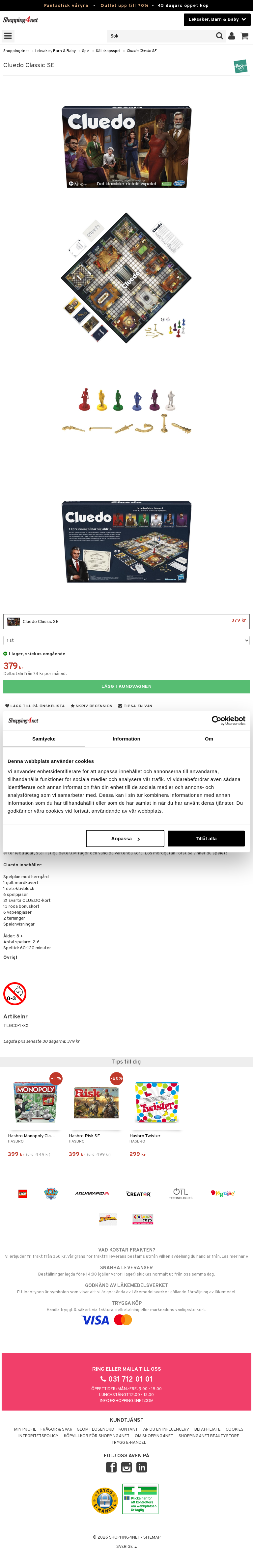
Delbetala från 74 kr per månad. (35, 674)
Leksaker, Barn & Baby (55, 51)
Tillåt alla (206, 838)
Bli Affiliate (207, 1429)
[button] (244, 36)
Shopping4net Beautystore (209, 1436)
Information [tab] (126, 738)
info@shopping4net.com (127, 1401)
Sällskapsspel (108, 51)
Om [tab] (209, 738)
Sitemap (151, 1537)
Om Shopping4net (154, 1436)
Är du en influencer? (166, 1429)
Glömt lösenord (95, 1429)
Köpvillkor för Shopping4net (96, 1436)
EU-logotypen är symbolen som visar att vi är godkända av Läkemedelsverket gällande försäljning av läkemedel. (126, 1288)
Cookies (234, 1429)
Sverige (126, 1547)
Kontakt (128, 1429)
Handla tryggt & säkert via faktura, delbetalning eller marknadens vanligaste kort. (126, 1311)
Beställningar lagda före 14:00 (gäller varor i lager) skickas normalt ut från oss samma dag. (126, 1271)
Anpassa (125, 838)
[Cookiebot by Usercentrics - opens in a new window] (216, 720)
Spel (86, 51)
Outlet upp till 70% (124, 6)
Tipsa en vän (135, 706)
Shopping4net (16, 51)
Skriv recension (92, 706)
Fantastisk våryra (66, 6)
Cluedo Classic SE (141, 51)
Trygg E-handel (128, 1442)
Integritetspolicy (38, 1436)
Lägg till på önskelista (35, 706)
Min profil (25, 1429)
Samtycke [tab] (44, 738)
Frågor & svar (56, 1429)
